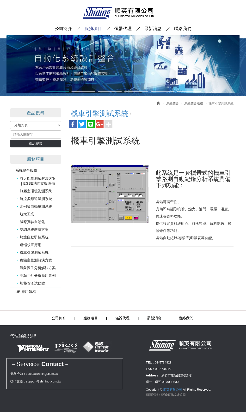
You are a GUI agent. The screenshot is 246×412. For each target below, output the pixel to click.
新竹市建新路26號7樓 (176, 375)
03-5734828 (163, 362)
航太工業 (27, 214)
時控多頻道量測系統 (36, 199)
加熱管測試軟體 (32, 283)
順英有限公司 (123, 13)
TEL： (150, 362)
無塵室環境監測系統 (36, 191)
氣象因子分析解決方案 (38, 268)
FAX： (150, 369)
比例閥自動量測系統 (36, 206)
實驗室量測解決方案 (36, 260)
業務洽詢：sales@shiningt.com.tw (34, 374)
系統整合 (172, 103)
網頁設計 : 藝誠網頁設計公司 (166, 395)
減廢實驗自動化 (32, 222)
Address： (153, 375)
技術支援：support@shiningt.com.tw (35, 381)
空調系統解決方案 (34, 229)
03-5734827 (163, 369)
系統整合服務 (26, 170)
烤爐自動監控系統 (34, 237)
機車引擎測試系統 (34, 252)
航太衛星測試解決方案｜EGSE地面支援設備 (38, 180)
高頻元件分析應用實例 (38, 275)
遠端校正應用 (30, 245)
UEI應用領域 (25, 292)
